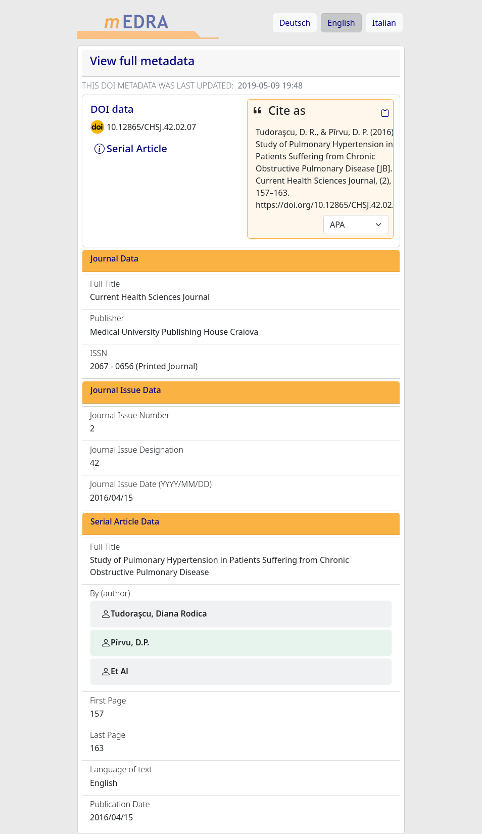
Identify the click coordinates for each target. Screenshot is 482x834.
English (341, 22)
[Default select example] (356, 224)
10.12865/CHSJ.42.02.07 (151, 127)
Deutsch (295, 22)
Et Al (114, 671)
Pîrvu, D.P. (125, 642)
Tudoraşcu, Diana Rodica (154, 613)
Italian (384, 22)
